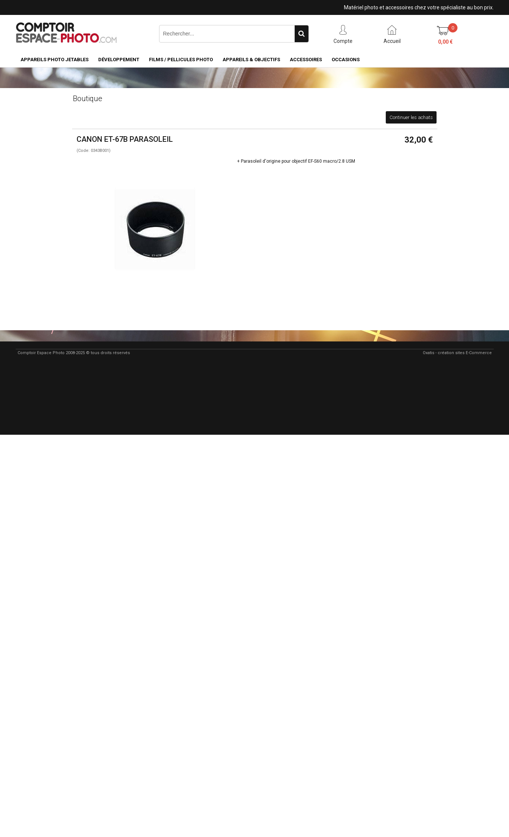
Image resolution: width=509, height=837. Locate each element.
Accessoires (306, 59)
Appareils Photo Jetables (55, 59)
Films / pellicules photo (181, 59)
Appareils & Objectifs (251, 59)
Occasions (346, 59)
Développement (118, 59)
